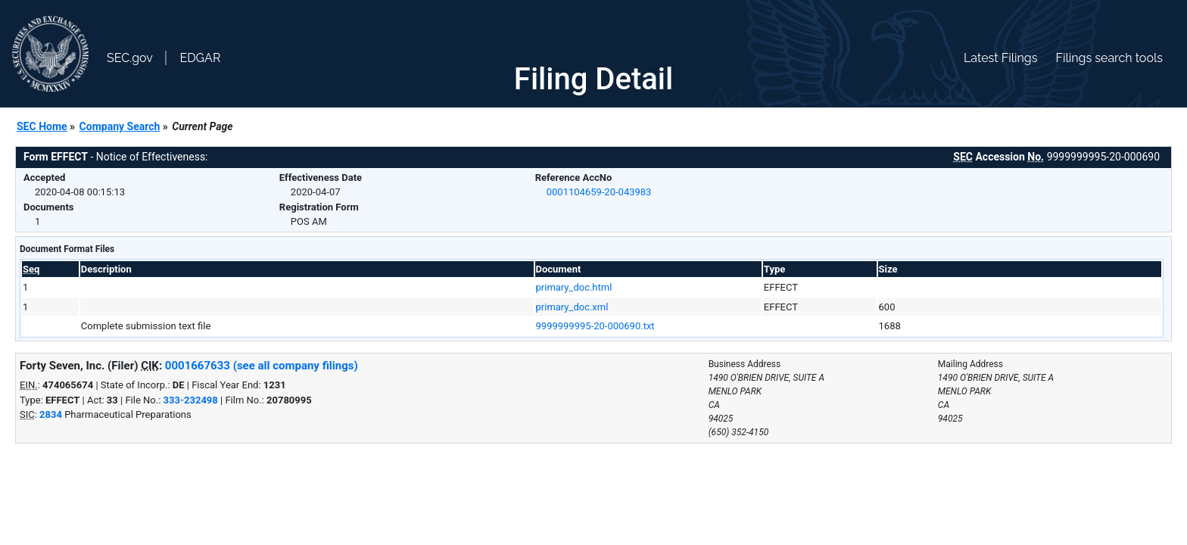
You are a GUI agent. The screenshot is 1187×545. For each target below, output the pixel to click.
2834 (50, 414)
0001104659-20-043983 (599, 192)
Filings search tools (1109, 58)
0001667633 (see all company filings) (261, 365)
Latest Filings (1000, 58)
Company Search (119, 126)
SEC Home (42, 126)
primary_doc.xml (572, 307)
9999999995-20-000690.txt (595, 326)
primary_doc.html (574, 287)
